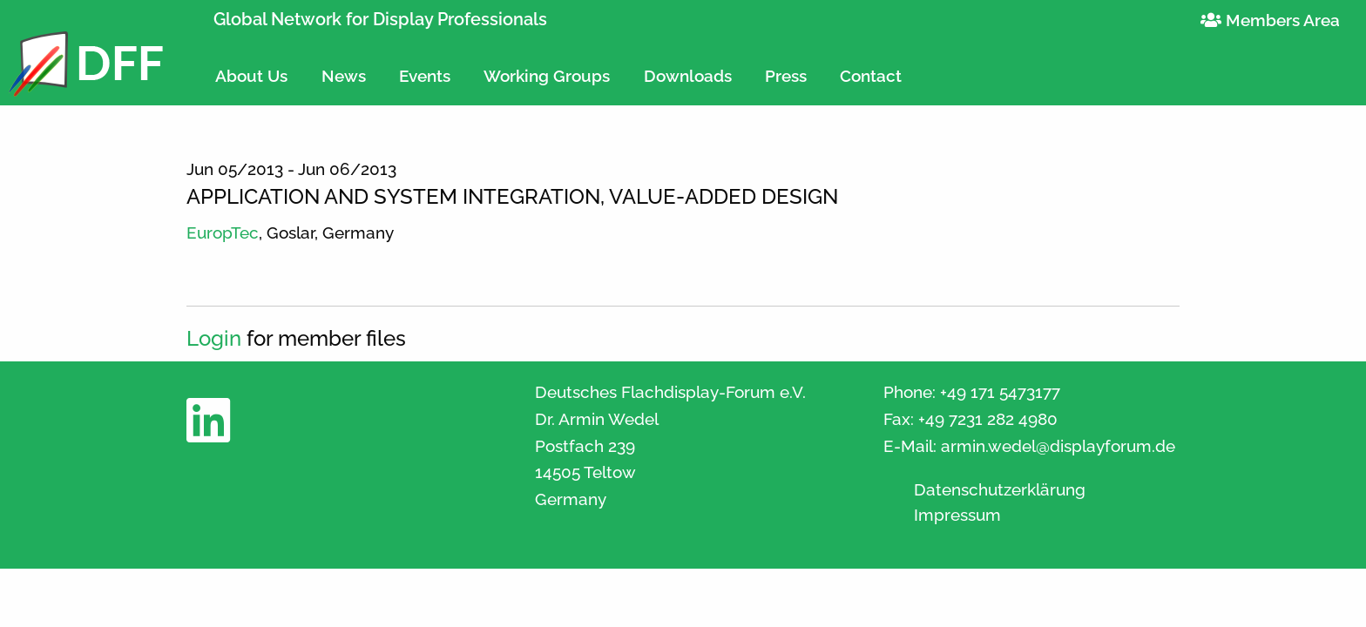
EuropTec (222, 232)
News (343, 75)
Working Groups (547, 75)
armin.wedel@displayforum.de (1058, 445)
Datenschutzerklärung (999, 490)
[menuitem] (251, 68)
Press (786, 75)
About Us (251, 75)
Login (213, 338)
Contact (871, 75)
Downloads (688, 75)
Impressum (957, 515)
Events (424, 75)
